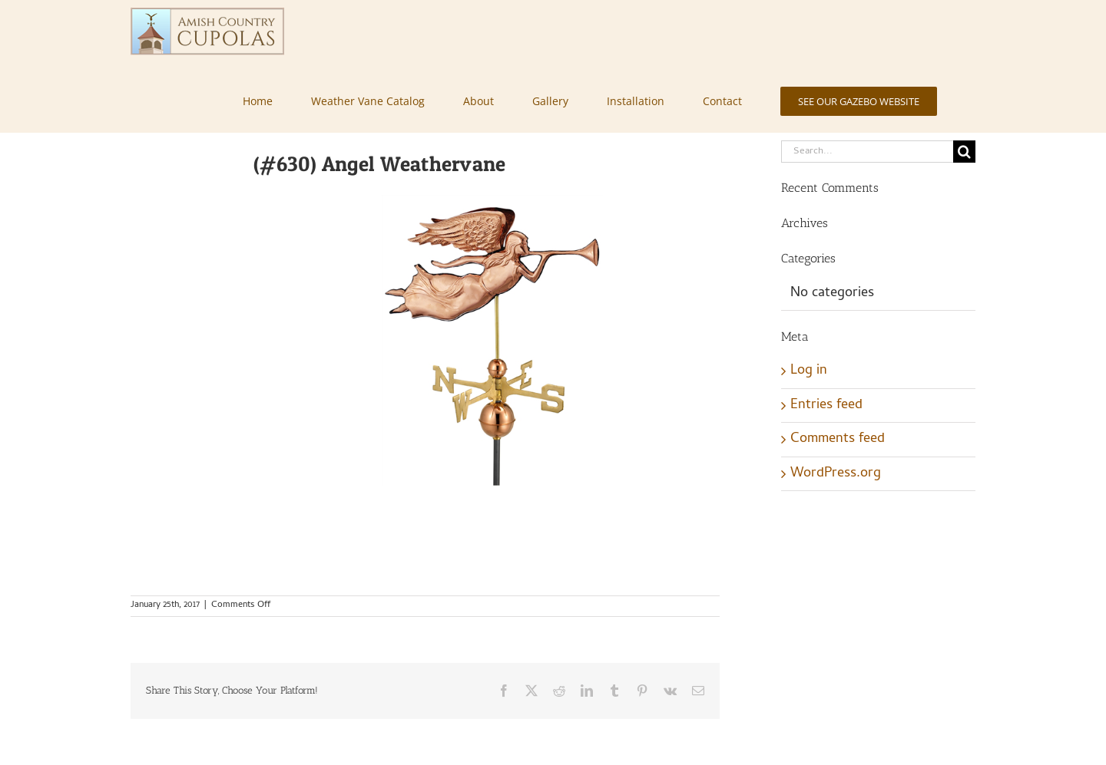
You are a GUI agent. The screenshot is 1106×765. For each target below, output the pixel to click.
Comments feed (837, 439)
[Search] (964, 151)
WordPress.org (835, 474)
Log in (808, 371)
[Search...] (867, 151)
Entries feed (826, 405)
